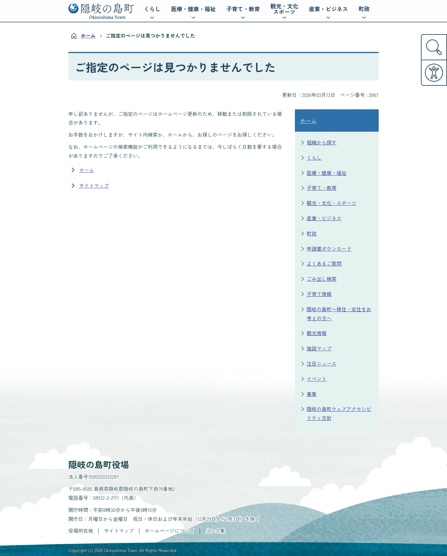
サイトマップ (94, 185)
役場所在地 (80, 530)
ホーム (88, 35)
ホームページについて (169, 530)
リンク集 (215, 530)
